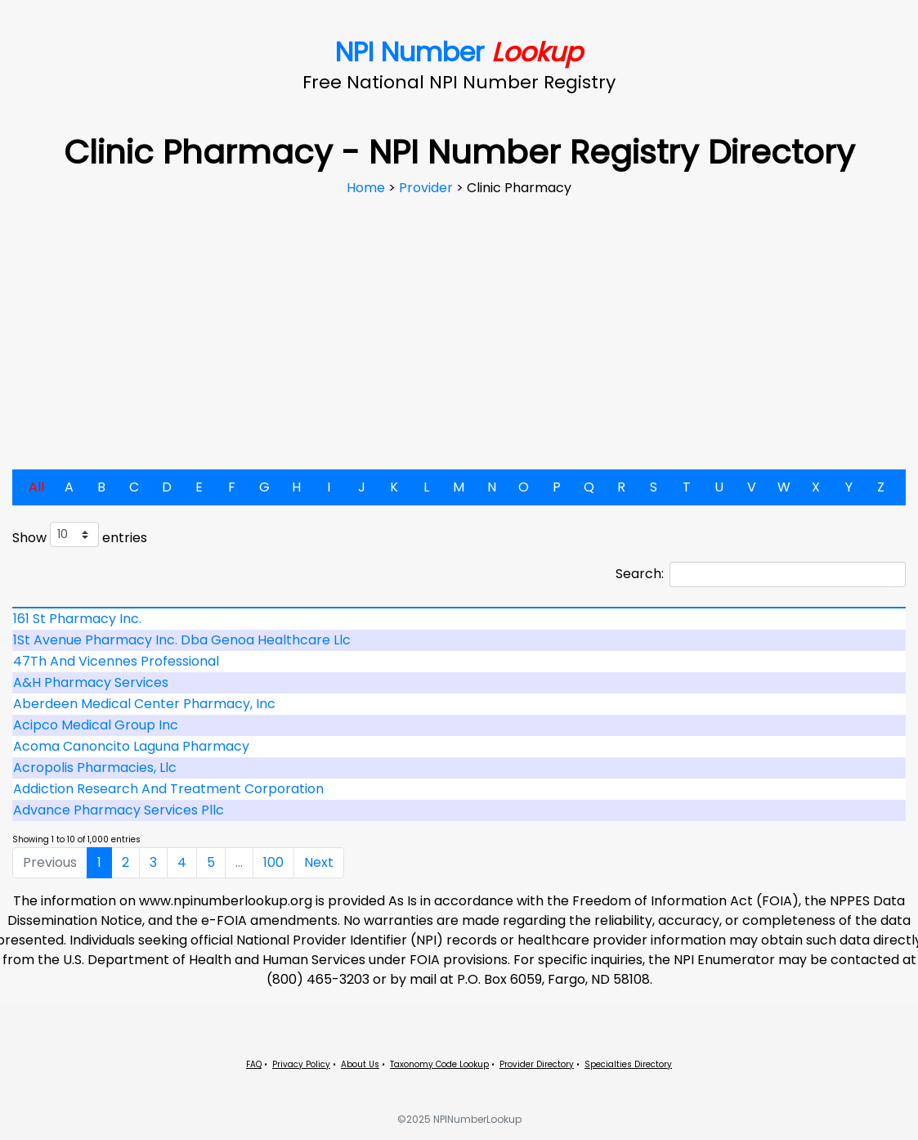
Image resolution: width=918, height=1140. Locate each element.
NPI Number (459, 52)
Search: (761, 574)
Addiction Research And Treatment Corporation (168, 788)
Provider (427, 187)
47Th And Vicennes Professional (116, 661)
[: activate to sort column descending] (459, 607)
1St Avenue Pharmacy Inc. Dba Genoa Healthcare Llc (182, 640)
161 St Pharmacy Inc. (77, 618)
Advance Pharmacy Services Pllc (118, 810)
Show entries (79, 534)
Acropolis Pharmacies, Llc (95, 767)
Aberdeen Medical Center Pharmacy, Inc (144, 703)
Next (319, 862)
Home (367, 187)
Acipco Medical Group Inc (95, 725)
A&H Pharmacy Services (90, 682)
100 (273, 862)
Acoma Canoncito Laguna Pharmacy (131, 746)
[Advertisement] (459, 320)
